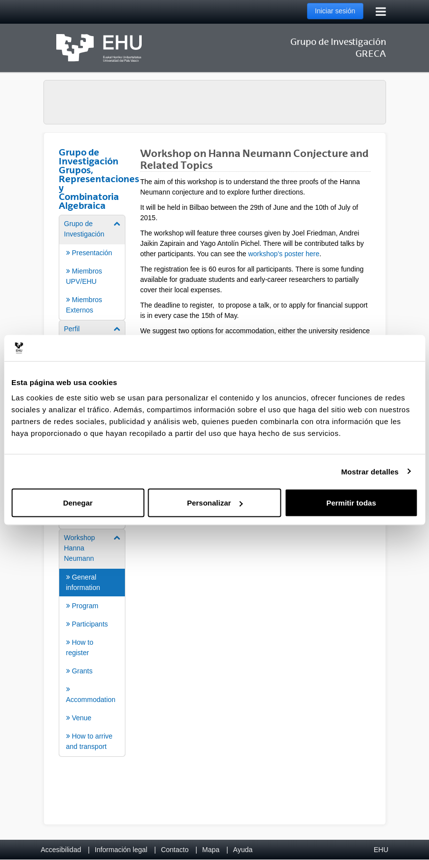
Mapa (210, 850)
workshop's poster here (283, 254)
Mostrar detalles (370, 471)
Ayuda (242, 850)
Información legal (121, 850)
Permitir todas (351, 503)
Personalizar (215, 503)
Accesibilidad (61, 850)
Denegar (78, 503)
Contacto (175, 850)
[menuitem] (92, 267)
